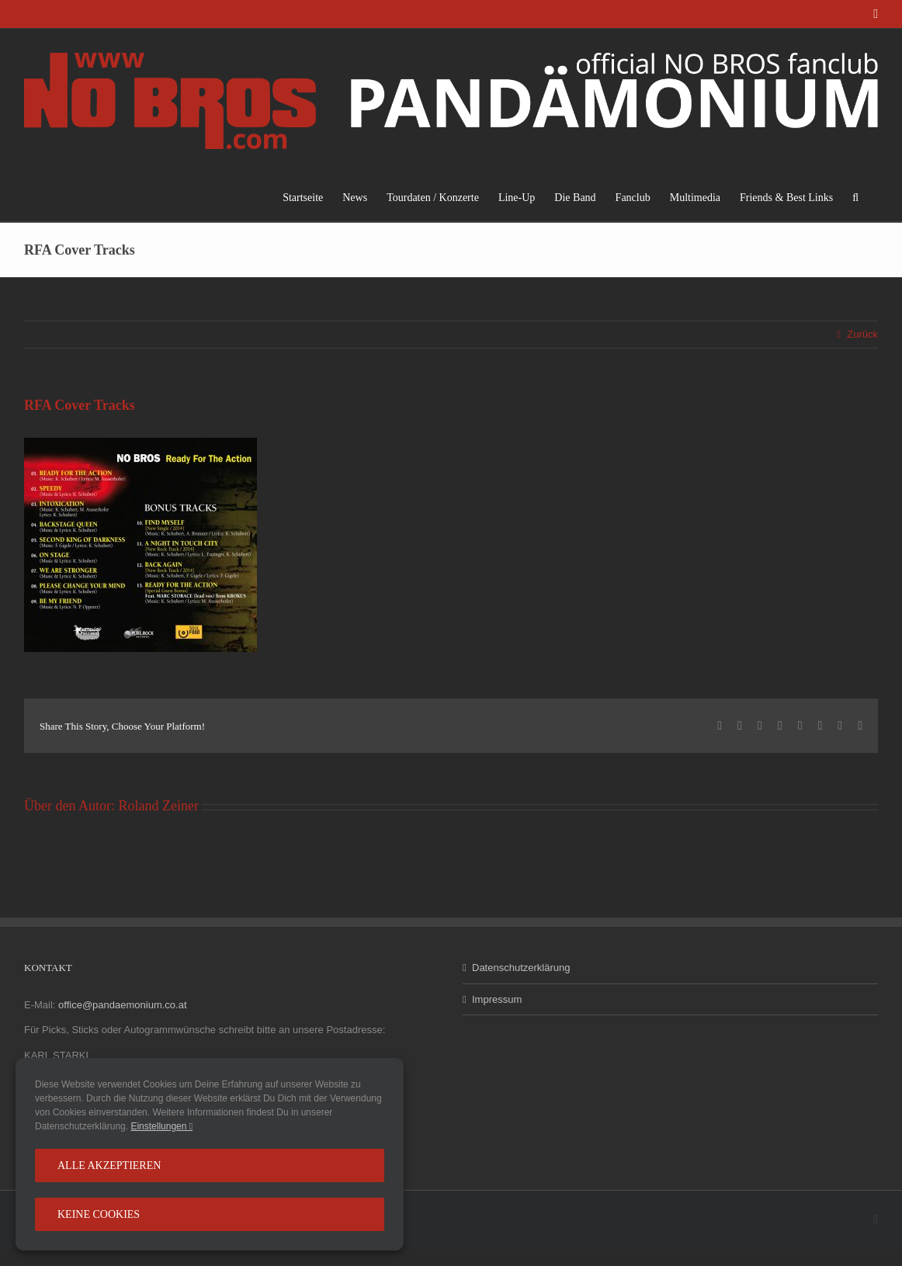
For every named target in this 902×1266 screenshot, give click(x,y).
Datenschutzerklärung (521, 967)
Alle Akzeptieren (109, 1165)
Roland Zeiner (158, 805)
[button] (855, 197)
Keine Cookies (98, 1214)
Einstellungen (161, 1126)
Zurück (862, 334)
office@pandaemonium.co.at (122, 1005)
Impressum (497, 999)
